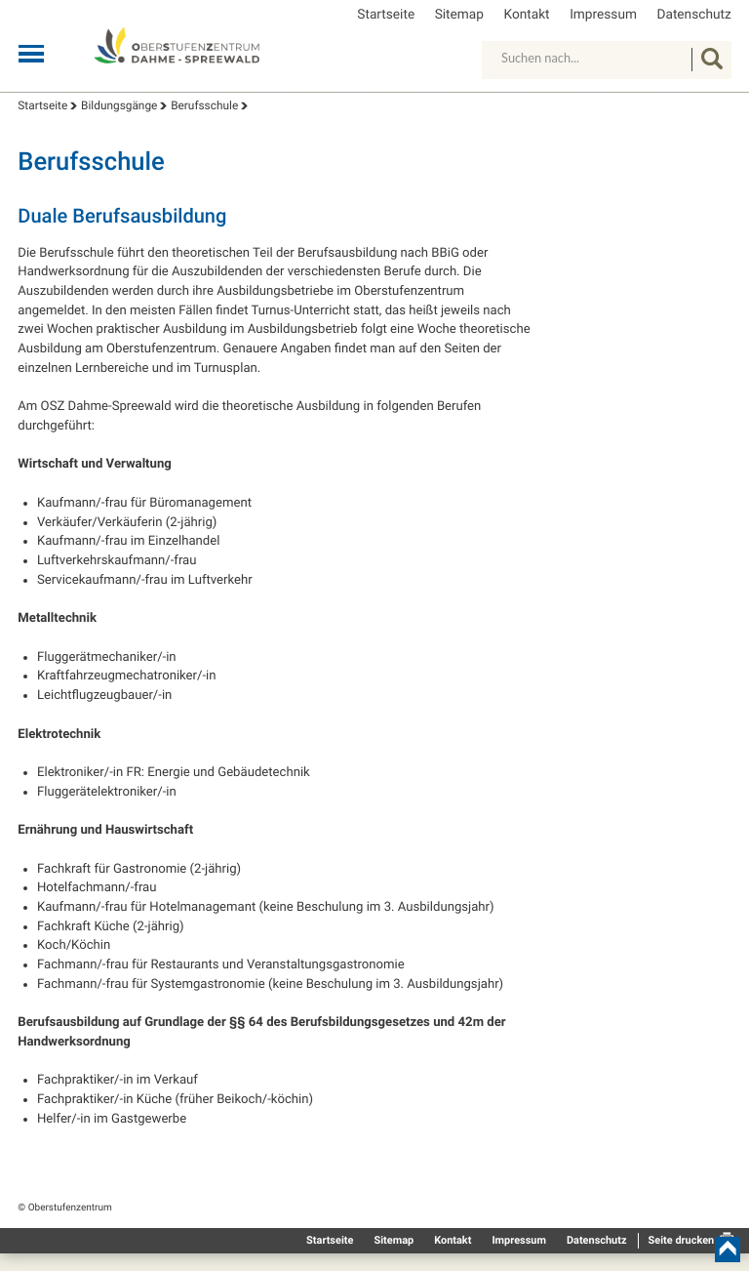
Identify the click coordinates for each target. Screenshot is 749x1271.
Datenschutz (693, 15)
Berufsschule (204, 105)
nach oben (727, 1249)
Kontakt (527, 15)
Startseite (385, 15)
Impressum (603, 15)
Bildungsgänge (119, 105)
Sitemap (459, 15)
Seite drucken (681, 1240)
